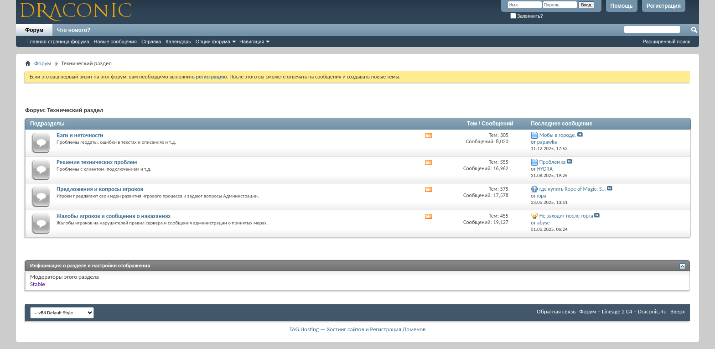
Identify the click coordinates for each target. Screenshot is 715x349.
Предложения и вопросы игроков (100, 189)
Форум (34, 30)
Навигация (251, 41)
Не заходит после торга (566, 216)
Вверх (677, 311)
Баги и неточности (80, 135)
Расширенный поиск (666, 41)
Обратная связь (556, 311)
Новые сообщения (115, 41)
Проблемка (552, 162)
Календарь (178, 41)
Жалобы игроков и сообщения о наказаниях (114, 216)
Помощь (622, 6)
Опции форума (213, 41)
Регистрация (664, 6)
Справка (151, 41)
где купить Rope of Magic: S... (572, 189)
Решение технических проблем (97, 162)
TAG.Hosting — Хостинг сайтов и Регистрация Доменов (358, 329)
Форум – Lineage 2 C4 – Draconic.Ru (623, 311)
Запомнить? (526, 16)
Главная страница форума (58, 41)
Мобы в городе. (557, 135)
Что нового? (73, 30)
